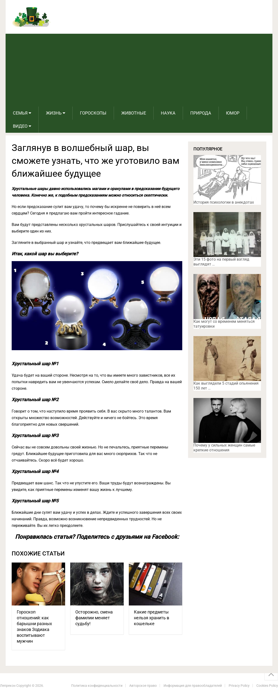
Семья (20, 113)
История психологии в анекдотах (223, 202)
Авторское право (143, 686)
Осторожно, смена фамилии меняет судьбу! (94, 617)
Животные (133, 113)
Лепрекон (8, 686)
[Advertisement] (139, 70)
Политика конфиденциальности (96, 686)
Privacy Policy (239, 686)
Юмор (232, 113)
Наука (168, 113)
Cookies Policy (267, 686)
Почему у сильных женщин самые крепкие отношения (224, 447)
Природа (200, 113)
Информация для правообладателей (193, 686)
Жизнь (53, 113)
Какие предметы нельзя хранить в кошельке (151, 617)
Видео (20, 126)
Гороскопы (93, 113)
